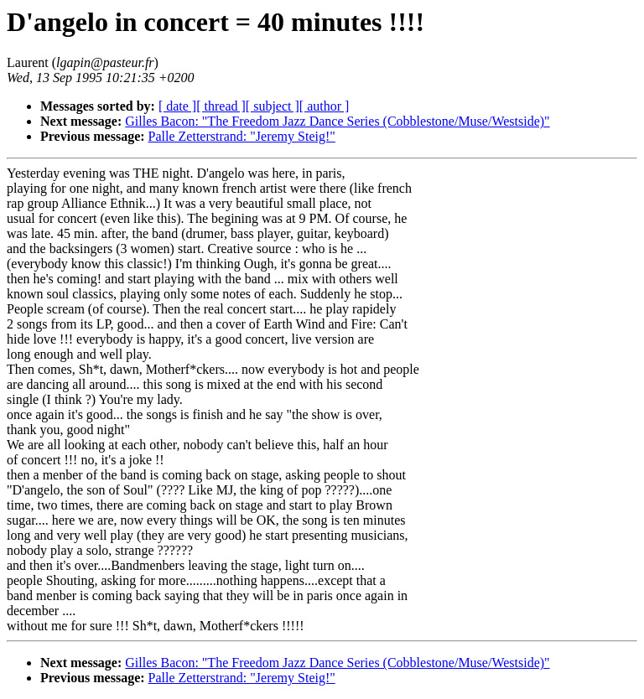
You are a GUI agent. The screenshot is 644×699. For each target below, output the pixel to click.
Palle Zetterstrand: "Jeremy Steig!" (241, 136)
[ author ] (324, 106)
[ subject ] (272, 106)
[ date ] (177, 106)
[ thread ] (221, 106)
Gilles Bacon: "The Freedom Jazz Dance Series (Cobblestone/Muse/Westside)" (337, 121)
